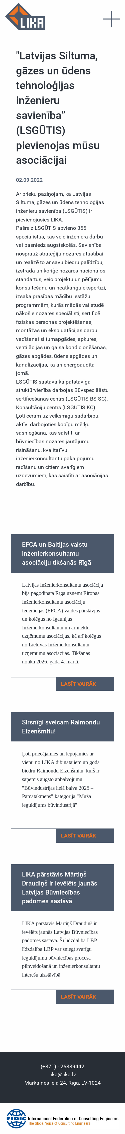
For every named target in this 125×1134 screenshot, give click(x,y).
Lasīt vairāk (84, 684)
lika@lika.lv (62, 1074)
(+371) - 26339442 (62, 1066)
